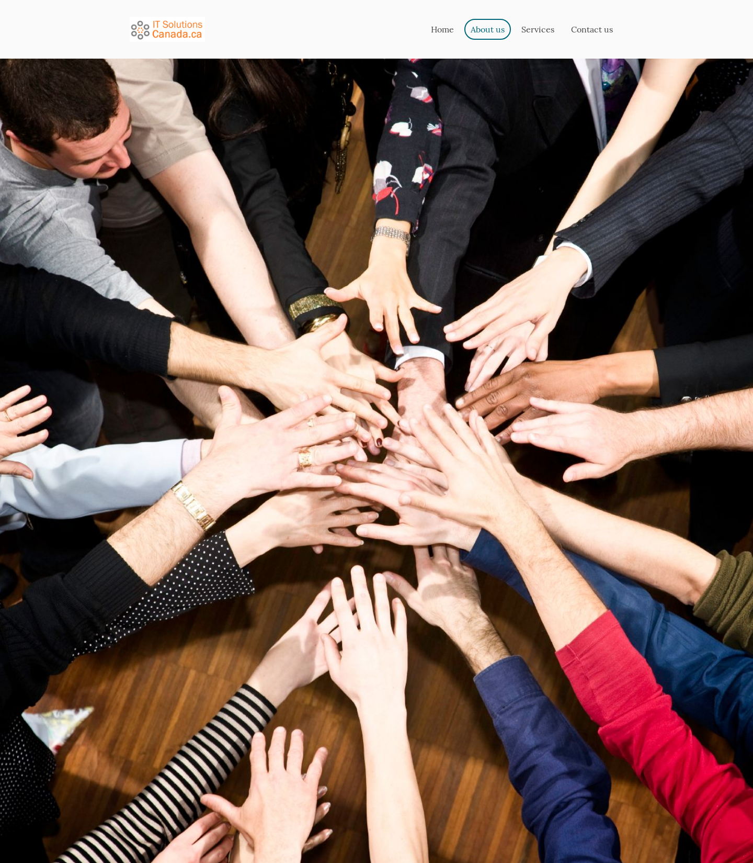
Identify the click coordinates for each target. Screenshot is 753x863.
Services (537, 29)
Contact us (592, 29)
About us (488, 29)
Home (442, 29)
